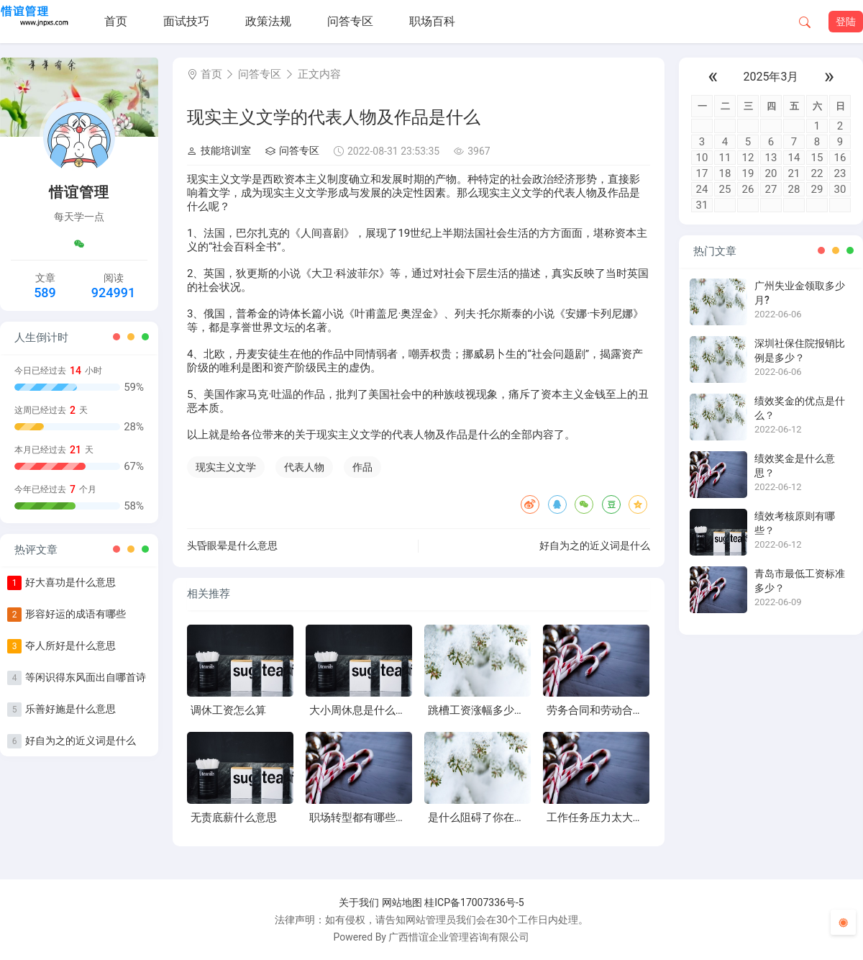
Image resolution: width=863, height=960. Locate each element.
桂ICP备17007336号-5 (474, 902)
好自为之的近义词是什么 (80, 740)
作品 (362, 467)
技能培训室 (219, 150)
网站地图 (402, 902)
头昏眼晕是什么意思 (232, 545)
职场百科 (432, 21)
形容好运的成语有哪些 (75, 614)
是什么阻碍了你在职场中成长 (498, 817)
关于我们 (359, 902)
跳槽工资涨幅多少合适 (482, 710)
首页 (115, 21)
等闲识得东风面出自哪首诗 (85, 677)
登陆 (846, 21)
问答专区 (350, 21)
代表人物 (304, 467)
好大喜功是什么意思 (70, 582)
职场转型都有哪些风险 (363, 817)
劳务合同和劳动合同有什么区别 (622, 710)
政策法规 (268, 21)
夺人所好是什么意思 (70, 645)
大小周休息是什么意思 (363, 710)
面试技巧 (186, 21)
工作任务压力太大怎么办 (606, 817)
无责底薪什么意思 (234, 817)
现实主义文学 (226, 467)
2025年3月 (771, 76)
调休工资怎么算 (228, 710)
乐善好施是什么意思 (70, 709)
